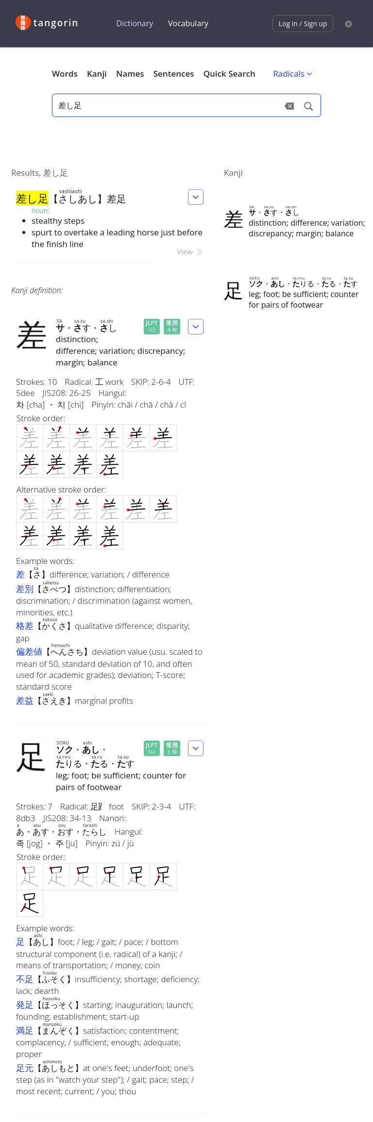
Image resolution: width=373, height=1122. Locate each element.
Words (65, 73)
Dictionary (134, 23)
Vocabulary (188, 23)
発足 (25, 1004)
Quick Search (229, 73)
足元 (25, 1067)
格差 (25, 625)
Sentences (173, 73)
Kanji (97, 73)
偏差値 (29, 651)
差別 (25, 588)
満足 (25, 1030)
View (190, 251)
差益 (25, 700)
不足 (25, 979)
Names (130, 73)
